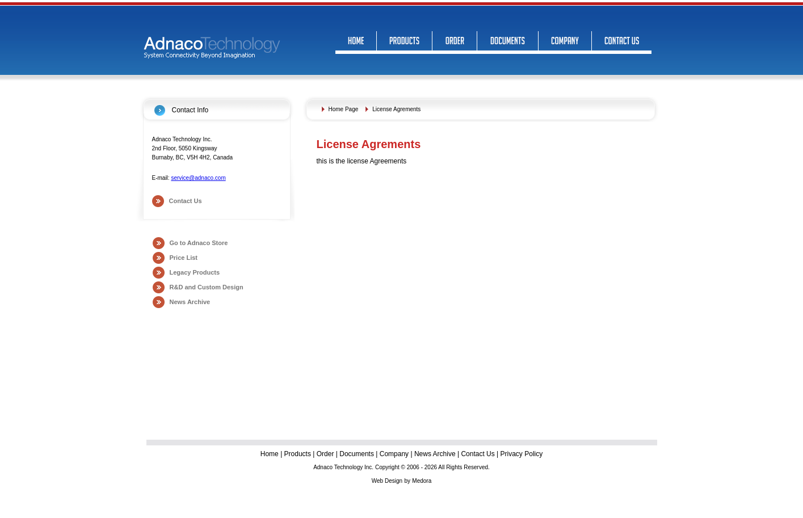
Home (270, 454)
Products (297, 454)
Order (325, 454)
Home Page (344, 109)
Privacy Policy (522, 454)
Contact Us (185, 200)
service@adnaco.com (198, 178)
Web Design (387, 481)
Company (394, 454)
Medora (421, 481)
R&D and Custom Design (206, 287)
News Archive (190, 301)
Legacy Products (195, 272)
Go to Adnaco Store (199, 242)
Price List (184, 257)
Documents (356, 454)
